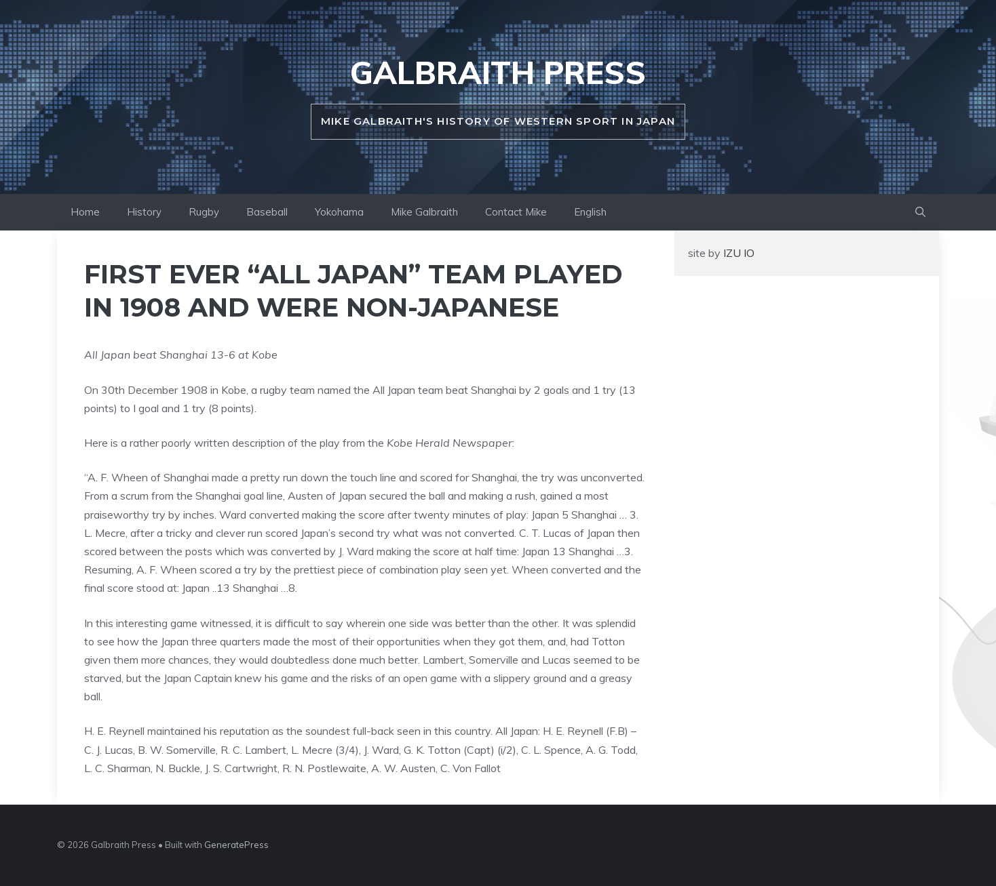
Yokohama (339, 211)
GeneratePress (236, 844)
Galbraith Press (498, 72)
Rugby (204, 211)
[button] (920, 212)
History (144, 211)
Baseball (267, 211)
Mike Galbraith (424, 211)
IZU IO (737, 253)
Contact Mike (516, 211)
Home (85, 211)
